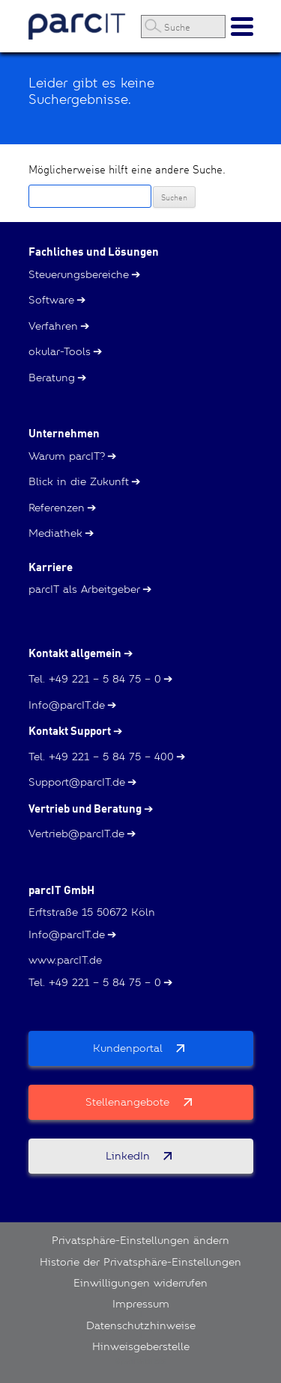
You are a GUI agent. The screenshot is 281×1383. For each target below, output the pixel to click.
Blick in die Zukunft (78, 481)
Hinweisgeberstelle (141, 1346)
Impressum (140, 1303)
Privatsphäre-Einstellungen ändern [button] (140, 1240)
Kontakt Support (69, 731)
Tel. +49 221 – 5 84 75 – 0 (94, 679)
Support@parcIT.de (76, 782)
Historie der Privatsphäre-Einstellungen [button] (140, 1262)
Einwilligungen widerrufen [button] (140, 1283)
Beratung (51, 377)
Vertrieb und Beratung (85, 808)
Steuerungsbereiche (78, 274)
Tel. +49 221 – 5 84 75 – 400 (101, 756)
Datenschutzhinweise (141, 1325)
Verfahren (53, 326)
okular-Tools (59, 351)
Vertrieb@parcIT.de (76, 833)
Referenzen (56, 507)
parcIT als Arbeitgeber (84, 589)
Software (51, 300)
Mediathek (55, 533)
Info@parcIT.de (66, 705)
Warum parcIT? (66, 456)
